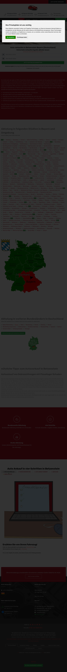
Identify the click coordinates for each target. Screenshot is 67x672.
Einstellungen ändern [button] (22, 37)
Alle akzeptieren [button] (10, 37)
